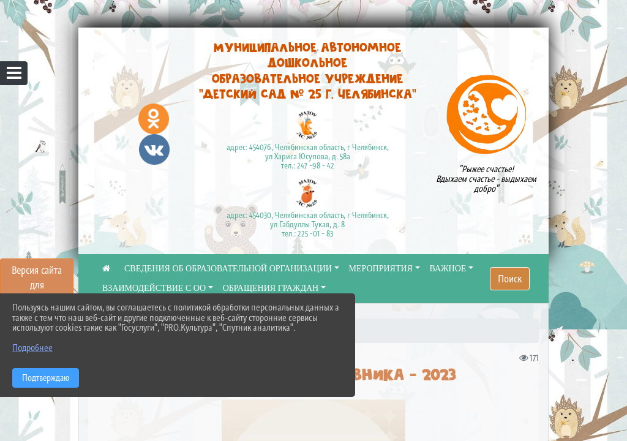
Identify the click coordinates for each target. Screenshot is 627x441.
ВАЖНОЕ (448, 268)
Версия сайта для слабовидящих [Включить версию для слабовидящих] (37, 284)
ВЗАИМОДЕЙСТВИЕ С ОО (154, 288)
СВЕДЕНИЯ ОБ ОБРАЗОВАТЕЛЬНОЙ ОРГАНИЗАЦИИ (228, 268)
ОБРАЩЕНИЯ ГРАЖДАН (271, 288)
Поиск (510, 278)
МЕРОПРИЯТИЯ (381, 268)
